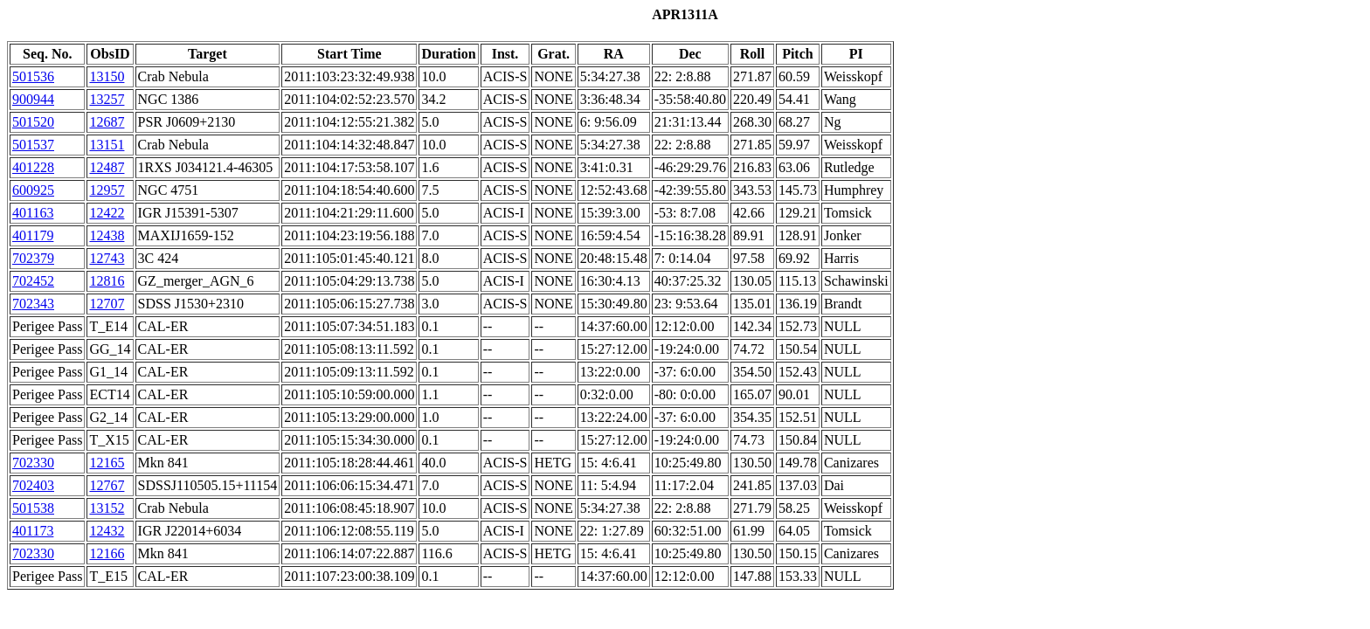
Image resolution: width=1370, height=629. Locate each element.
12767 (106, 485)
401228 (33, 167)
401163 (32, 212)
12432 (106, 530)
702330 (33, 462)
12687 (106, 121)
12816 (106, 280)
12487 (106, 167)
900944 (33, 99)
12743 (106, 258)
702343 (33, 303)
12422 (106, 212)
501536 (33, 76)
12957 (106, 190)
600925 (33, 190)
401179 (32, 235)
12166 (106, 553)
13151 (106, 144)
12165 (106, 462)
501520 (33, 121)
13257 (106, 99)
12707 (106, 303)
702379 (33, 258)
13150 (106, 76)
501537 (33, 144)
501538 (33, 508)
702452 (33, 280)
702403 (33, 485)
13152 (106, 508)
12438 (106, 235)
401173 (32, 530)
